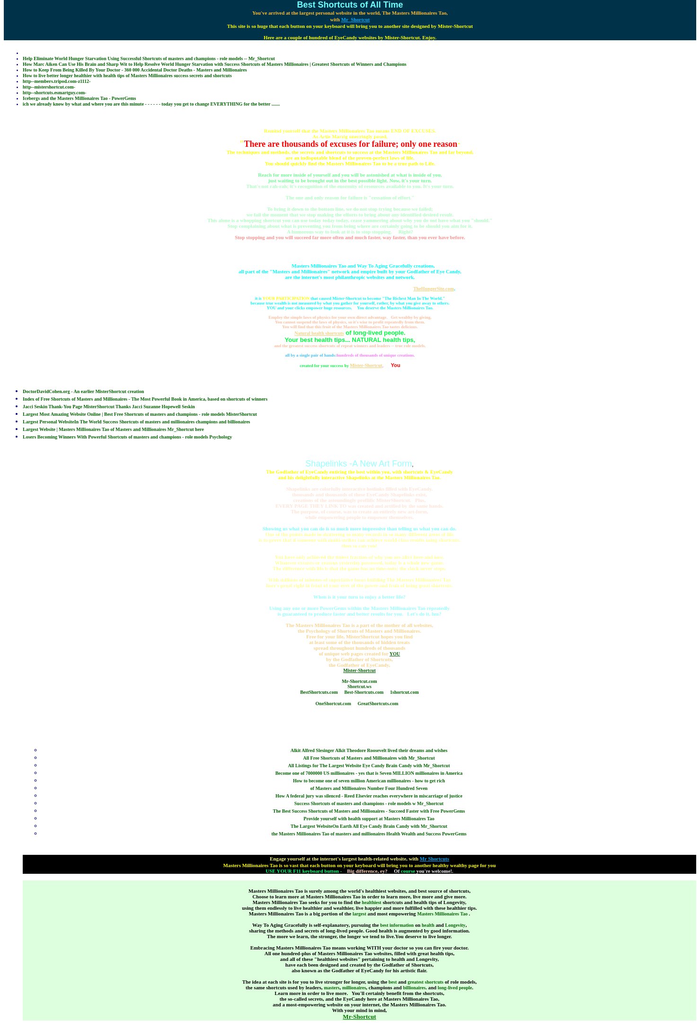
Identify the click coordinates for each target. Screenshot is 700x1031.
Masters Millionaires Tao (443, 913)
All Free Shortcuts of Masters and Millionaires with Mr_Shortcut (369, 758)
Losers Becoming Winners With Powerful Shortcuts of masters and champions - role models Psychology (127, 436)
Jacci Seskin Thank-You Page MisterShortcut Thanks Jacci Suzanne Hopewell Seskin (109, 406)
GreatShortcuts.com (377, 703)
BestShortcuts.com (319, 692)
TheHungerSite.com (433, 288)
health (428, 925)
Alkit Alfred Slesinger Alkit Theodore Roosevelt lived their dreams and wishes (369, 750)
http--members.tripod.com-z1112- (56, 81)
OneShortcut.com (333, 703)
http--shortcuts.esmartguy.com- (54, 92)
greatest (416, 982)
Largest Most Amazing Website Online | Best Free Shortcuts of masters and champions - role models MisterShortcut (140, 414)
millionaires (354, 987)
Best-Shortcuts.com (363, 692)
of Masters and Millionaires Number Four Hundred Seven (369, 788)
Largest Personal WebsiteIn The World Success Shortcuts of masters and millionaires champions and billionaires (136, 421)
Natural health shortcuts (319, 333)
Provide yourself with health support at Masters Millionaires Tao (368, 818)
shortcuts (434, 982)
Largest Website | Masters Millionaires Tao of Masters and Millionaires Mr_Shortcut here (113, 429)
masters (331, 987)
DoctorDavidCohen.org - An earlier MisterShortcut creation (83, 391)
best (393, 982)
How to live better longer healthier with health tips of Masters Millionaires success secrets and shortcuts (127, 75)
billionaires (414, 987)
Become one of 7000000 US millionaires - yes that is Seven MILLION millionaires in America (369, 773)
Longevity (455, 925)
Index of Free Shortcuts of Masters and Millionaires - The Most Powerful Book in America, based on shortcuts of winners (145, 399)
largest (359, 913)
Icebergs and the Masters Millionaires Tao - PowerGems (79, 98)
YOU (395, 653)
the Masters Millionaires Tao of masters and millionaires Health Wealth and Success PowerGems (368, 833)
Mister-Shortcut (366, 365)
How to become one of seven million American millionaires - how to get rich (369, 780)
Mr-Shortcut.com (359, 681)
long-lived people (455, 987)
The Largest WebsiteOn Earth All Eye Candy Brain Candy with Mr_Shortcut (369, 826)
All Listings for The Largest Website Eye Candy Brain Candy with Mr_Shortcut (369, 765)
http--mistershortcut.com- (49, 87)
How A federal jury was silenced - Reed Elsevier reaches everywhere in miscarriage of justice (368, 795)
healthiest (371, 902)
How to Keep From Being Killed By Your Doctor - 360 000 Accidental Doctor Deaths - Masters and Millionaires (135, 69)
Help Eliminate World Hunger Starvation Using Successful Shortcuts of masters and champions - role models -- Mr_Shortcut (149, 58)
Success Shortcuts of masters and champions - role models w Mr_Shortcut (368, 803)
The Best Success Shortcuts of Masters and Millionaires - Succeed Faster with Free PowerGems (369, 811)
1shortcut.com (404, 692)
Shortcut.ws (359, 686)
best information (397, 925)
